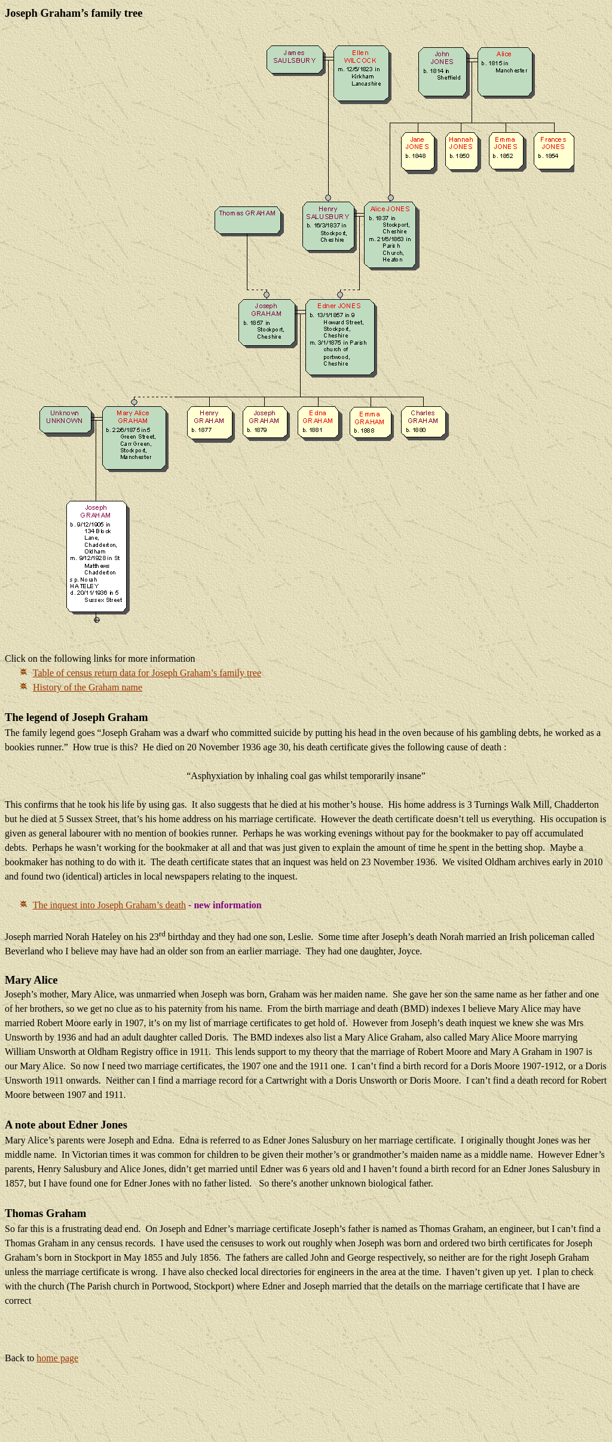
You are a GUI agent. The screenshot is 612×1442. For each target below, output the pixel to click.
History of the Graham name (87, 687)
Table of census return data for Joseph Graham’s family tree (147, 673)
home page (57, 1358)
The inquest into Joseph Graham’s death (109, 905)
